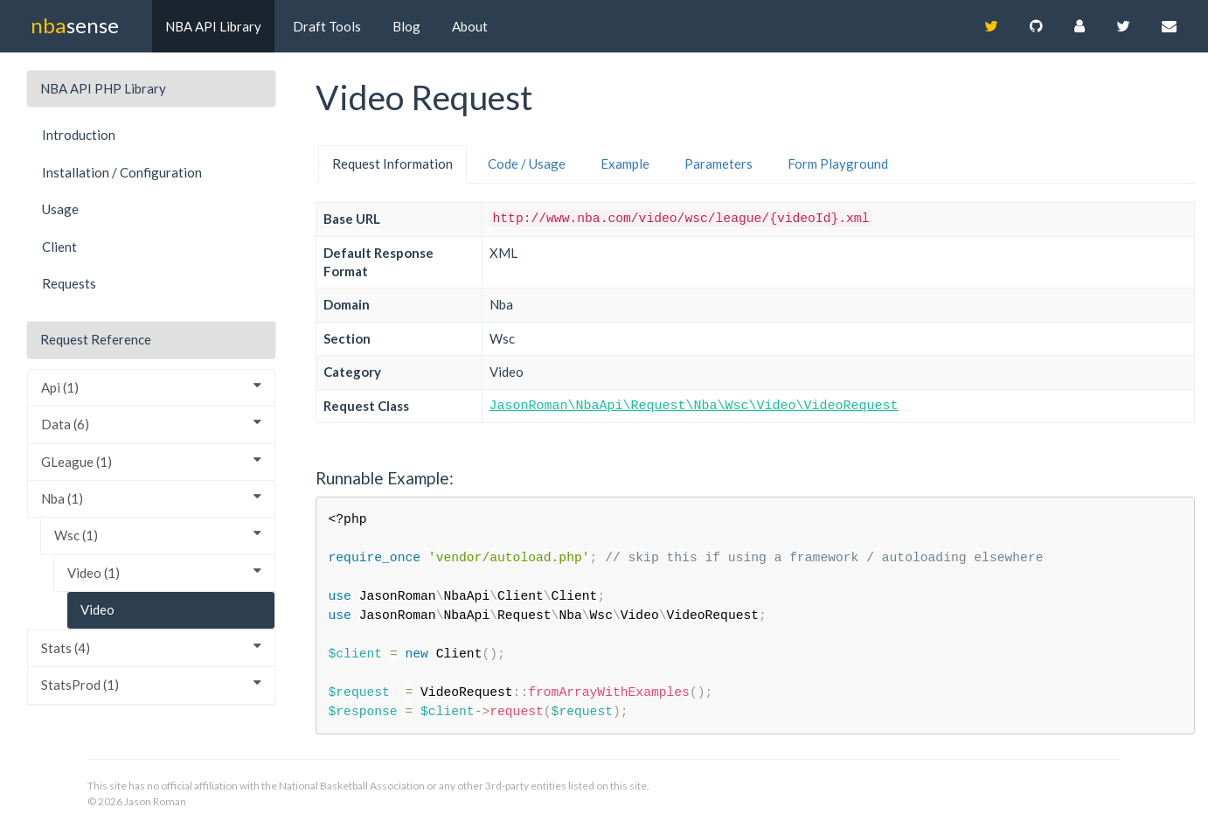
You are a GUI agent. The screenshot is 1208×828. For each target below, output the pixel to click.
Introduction (78, 135)
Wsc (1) (157, 534)
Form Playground (838, 163)
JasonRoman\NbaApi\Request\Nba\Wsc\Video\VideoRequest (694, 406)
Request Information (392, 163)
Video (97, 609)
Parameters (718, 163)
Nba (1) (151, 498)
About (470, 26)
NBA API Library (213, 26)
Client (59, 246)
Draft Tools (327, 26)
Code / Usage (527, 163)
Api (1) (151, 387)
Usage (60, 209)
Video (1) (164, 572)
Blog (406, 26)
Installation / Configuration (122, 172)
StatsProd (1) (151, 684)
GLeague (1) (151, 461)
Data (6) (151, 423)
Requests (69, 283)
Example (625, 163)
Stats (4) (151, 647)
